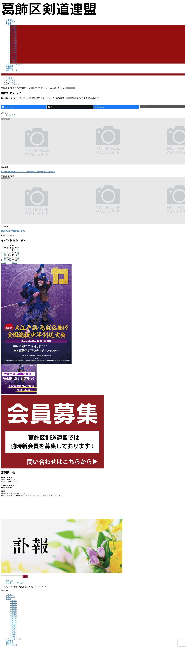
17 (18, 255)
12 (5, 255)
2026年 (13, 26)
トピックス (70, 88)
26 (5, 260)
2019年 (13, 40)
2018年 (13, 42)
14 (10, 255)
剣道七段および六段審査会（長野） (13, 231)
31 (18, 260)
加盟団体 (9, 643)
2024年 (13, 30)
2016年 (13, 46)
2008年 (13, 62)
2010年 (13, 58)
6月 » (14, 263)
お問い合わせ (11, 645)
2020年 (13, 38)
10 (18, 253)
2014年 (13, 50)
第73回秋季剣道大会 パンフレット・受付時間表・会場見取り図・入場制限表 (28, 172)
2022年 (13, 34)
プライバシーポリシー (15, 583)
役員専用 (9, 581)
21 (10, 258)
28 (10, 260)
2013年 (13, 52)
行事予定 (9, 595)
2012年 (13, 54)
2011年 (13, 56)
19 (5, 258)
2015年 (13, 48)
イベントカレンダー (14, 639)
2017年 (13, 44)
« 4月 (3, 263)
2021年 (13, 36)
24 (18, 258)
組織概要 (9, 641)
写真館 (8, 599)
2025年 (13, 28)
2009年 (13, 60)
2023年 (13, 32)
